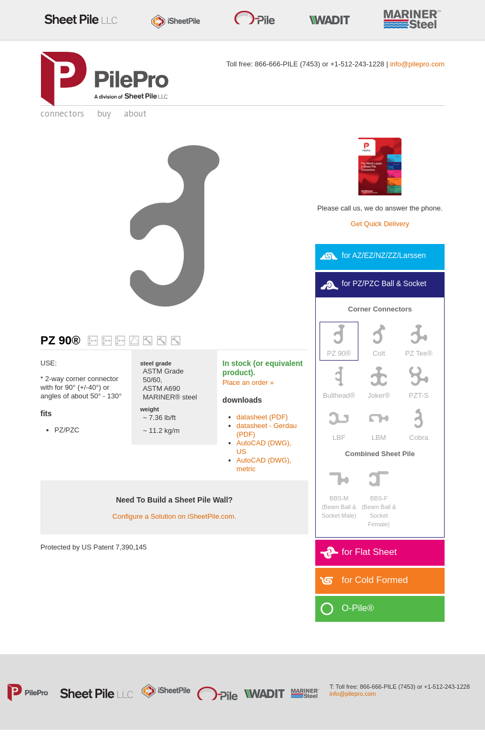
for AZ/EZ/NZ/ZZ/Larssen (384, 255)
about (135, 113)
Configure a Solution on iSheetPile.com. (175, 516)
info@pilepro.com (417, 64)
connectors (62, 113)
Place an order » (248, 382)
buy (104, 113)
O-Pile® (358, 608)
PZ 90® (60, 340)
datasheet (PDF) (262, 417)
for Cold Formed (375, 580)
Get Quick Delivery (380, 224)
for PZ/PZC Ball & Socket (384, 283)
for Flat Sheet (369, 552)
